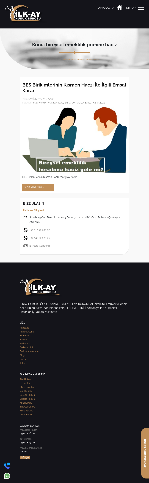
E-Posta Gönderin (36, 245)
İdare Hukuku (26, 410)
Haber (23, 359)
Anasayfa (54, 60)
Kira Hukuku (26, 403)
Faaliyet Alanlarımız (29, 351)
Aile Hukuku (26, 379)
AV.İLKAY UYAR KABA (41, 98)
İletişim (23, 363)
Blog (22, 355)
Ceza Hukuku (26, 414)
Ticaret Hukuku (27, 406)
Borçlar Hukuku (28, 395)
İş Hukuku (25, 383)
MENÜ (131, 8)
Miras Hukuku (27, 387)
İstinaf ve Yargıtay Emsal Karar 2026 (84, 102)
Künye (25, 457)
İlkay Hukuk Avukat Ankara (48, 102)
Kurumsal (24, 335)
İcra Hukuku (26, 391)
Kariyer (23, 339)
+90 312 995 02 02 (36, 230)
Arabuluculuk (26, 347)
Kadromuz (25, 343)
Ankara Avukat (27, 331)
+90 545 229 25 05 (36, 238)
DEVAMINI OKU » (34, 187)
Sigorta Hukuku (27, 399)
